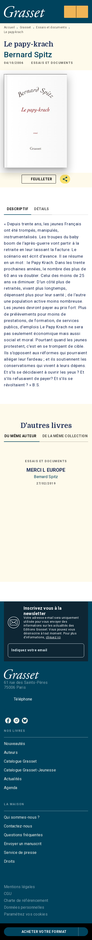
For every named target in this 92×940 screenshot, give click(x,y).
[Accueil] (24, 11)
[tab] (17, 209)
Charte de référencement (26, 900)
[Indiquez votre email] (40, 650)
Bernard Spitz (28, 54)
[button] (52, 63)
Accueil (9, 27)
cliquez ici (53, 637)
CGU (8, 893)
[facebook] (8, 720)
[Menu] (76, 12)
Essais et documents (51, 27)
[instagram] (16, 720)
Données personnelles (24, 907)
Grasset (25, 27)
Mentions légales (19, 886)
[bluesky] (25, 720)
